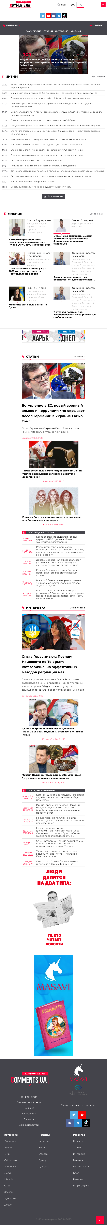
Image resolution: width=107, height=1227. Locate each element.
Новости (78, 1143)
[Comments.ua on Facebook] (53, 15)
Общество (10, 1162)
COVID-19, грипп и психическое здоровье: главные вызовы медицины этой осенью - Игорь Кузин (52, 733)
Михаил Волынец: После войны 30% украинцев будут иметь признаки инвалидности (51, 778)
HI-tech (8, 1181)
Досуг (7, 1175)
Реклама (29, 1110)
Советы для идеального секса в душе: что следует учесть (41, 187)
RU (80, 4)
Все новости (98, 76)
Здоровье (10, 1168)
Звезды (8, 1194)
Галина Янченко (36, 288)
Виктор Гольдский (82, 220)
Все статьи (79, 357)
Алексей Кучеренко (39, 220)
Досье (8, 1206)
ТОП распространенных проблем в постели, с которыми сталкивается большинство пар (57, 171)
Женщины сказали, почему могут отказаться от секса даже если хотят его (49, 139)
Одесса (43, 1156)
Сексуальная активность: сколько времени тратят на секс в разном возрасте (51, 176)
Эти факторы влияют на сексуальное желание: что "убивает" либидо (47, 150)
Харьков (44, 1143)
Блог (76, 1175)
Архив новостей (29, 1127)
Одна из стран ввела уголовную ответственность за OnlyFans (43, 120)
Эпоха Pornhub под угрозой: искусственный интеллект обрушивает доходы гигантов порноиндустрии (55, 86)
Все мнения (96, 214)
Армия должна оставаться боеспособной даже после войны (74, 278)
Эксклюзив (33, 31)
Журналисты (29, 1115)
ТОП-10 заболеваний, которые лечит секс (33, 181)
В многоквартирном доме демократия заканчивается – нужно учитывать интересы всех (29, 242)
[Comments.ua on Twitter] (42, 15)
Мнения (76, 31)
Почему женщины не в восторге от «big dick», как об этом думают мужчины (50, 98)
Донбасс (44, 1168)
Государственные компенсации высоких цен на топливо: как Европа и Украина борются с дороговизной (52, 474)
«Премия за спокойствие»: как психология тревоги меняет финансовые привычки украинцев (72, 240)
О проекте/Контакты (29, 1104)
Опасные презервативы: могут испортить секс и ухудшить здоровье (47, 155)
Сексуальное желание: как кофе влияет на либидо (37, 160)
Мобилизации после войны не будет (28, 306)
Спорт (8, 1187)
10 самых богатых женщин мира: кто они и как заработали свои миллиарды (51, 519)
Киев (42, 1149)
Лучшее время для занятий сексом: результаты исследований (44, 166)
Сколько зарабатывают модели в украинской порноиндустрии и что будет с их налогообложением (52, 105)
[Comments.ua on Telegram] (58, 15)
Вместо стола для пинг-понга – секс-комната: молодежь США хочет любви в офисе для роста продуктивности (56, 113)
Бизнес (8, 1149)
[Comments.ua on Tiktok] (64, 15)
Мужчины (10, 1200)
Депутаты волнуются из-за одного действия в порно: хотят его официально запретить (56, 125)
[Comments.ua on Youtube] (48, 15)
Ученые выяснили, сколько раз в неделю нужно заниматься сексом (46, 144)
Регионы (78, 1181)
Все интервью (77, 609)
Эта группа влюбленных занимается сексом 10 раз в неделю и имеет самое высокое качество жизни (55, 132)
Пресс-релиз (81, 1168)
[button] (43, 54)
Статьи (48, 31)
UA (73, 5)
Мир (7, 1156)
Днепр (43, 1162)
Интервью (61, 31)
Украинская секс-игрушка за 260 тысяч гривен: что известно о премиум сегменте (54, 93)
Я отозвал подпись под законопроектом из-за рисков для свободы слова (74, 315)
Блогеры (29, 1121)
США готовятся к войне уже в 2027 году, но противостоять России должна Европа (27, 271)
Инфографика (81, 1187)
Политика (10, 1143)
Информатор (29, 1098)
